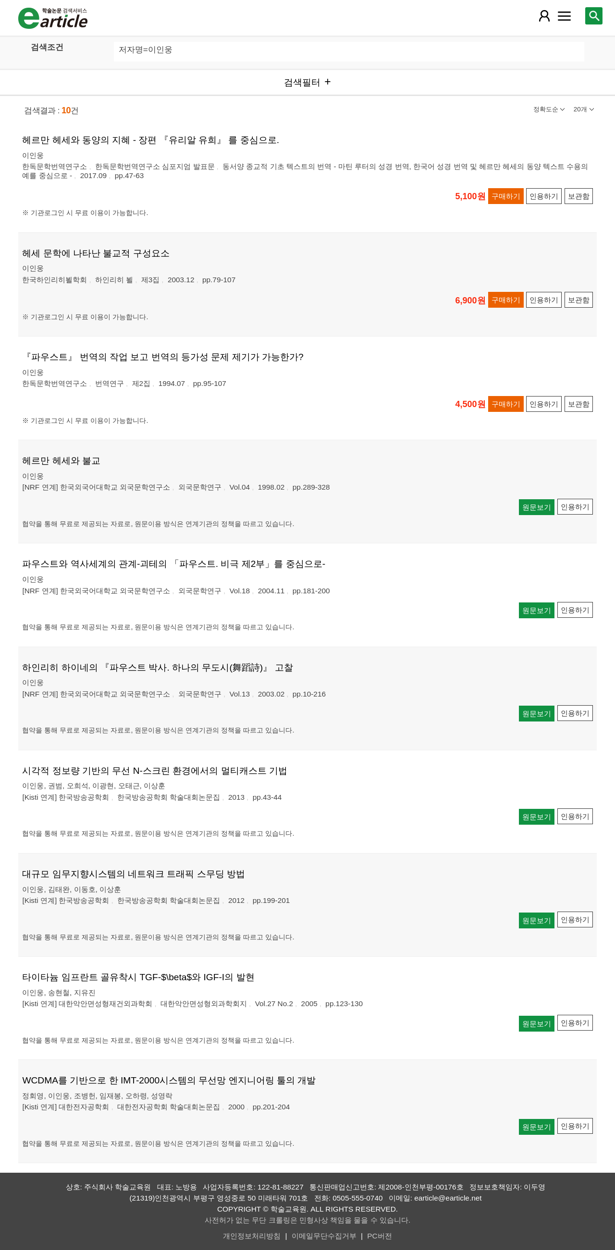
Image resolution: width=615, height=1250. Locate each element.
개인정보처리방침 (252, 1236)
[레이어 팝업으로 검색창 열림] (594, 15)
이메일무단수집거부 (324, 1236)
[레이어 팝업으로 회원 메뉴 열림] (544, 15)
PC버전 (379, 1236)
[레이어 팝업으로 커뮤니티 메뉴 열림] (564, 15)
